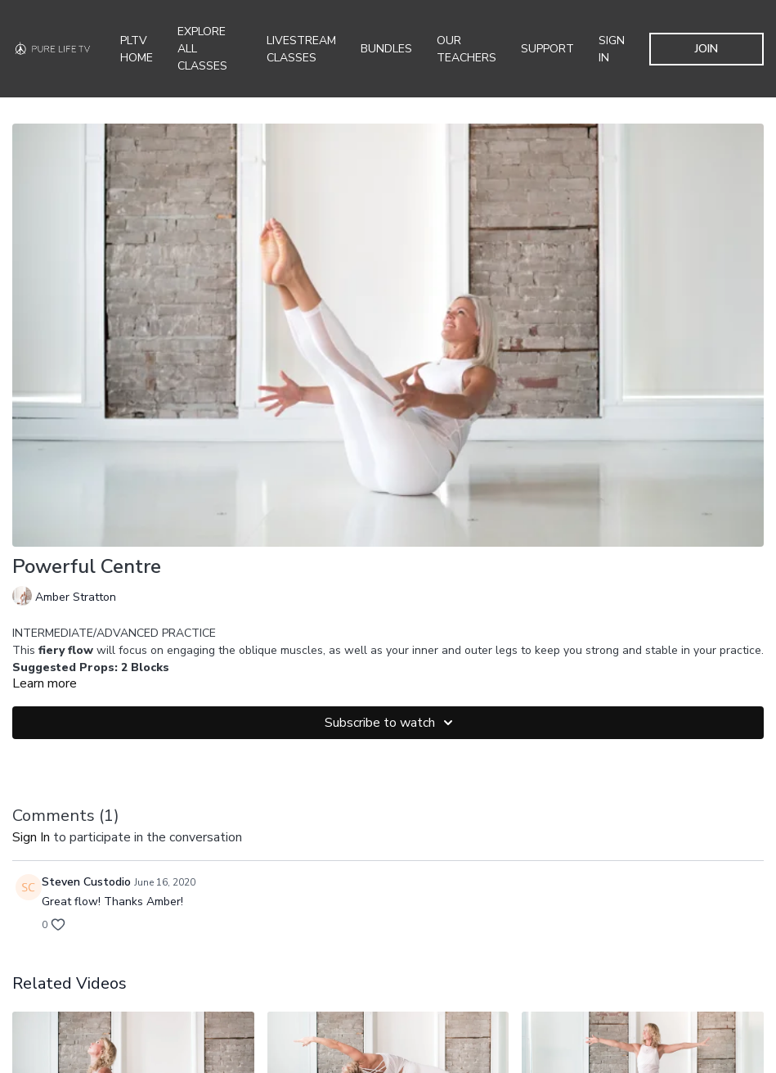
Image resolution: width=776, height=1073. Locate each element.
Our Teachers (466, 49)
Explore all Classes (202, 49)
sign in (31, 837)
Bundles (386, 48)
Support (547, 48)
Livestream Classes (301, 49)
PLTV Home (136, 49)
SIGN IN (612, 49)
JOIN (706, 48)
